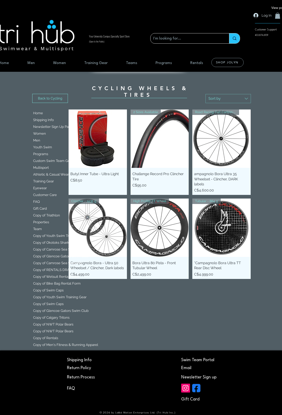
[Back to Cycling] (50, 98)
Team (37, 229)
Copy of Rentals (45, 338)
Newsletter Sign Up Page (53, 127)
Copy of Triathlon (46, 215)
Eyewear (40, 188)
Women (39, 134)
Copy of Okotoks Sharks (52, 243)
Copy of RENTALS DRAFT (53, 270)
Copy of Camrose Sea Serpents (56, 249)
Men (36, 140)
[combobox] (228, 98)
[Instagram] (185, 388)
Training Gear (43, 181)
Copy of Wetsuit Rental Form (56, 277)
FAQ (36, 202)
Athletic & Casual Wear (51, 174)
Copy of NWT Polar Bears (53, 324)
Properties (41, 222)
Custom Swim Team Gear (53, 161)
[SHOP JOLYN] (227, 62)
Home (38, 113)
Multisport (41, 168)
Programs (40, 154)
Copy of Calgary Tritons (51, 318)
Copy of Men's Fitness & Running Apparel (56, 345)
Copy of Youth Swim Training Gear (56, 236)
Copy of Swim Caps (48, 290)
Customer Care (45, 195)
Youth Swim (42, 147)
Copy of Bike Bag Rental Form (56, 283)
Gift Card (40, 208)
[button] (277, 15)
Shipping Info (43, 120)
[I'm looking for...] (186, 38)
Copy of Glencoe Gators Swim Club (56, 256)
